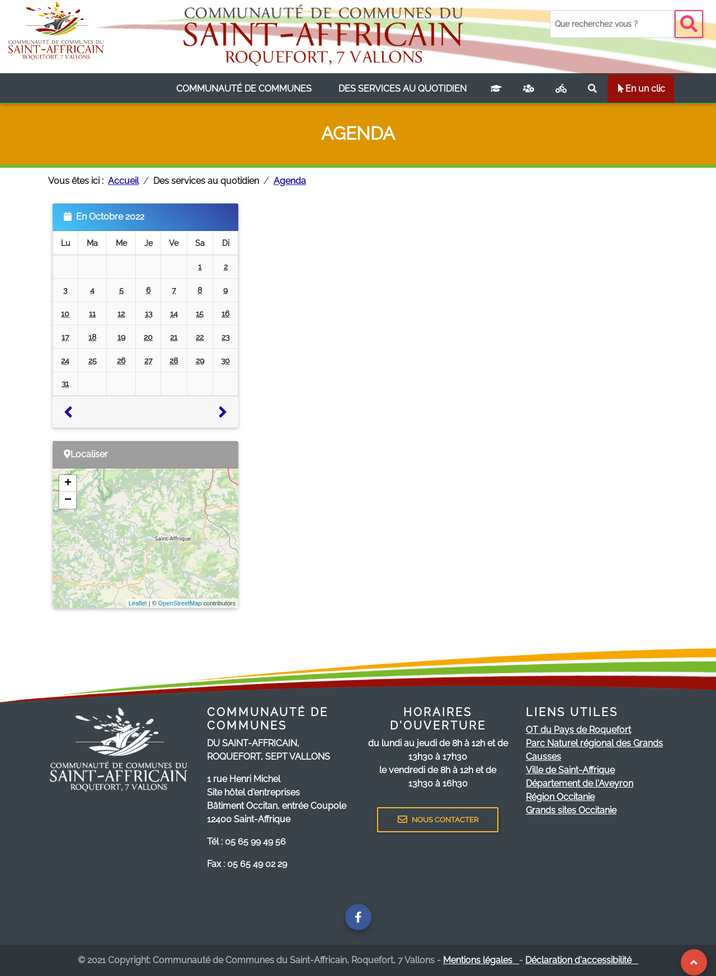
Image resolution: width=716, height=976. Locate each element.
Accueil (123, 181)
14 (174, 313)
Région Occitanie (560, 797)
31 (65, 383)
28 (173, 360)
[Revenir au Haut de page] (694, 962)
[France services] (528, 89)
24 (65, 360)
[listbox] (244, 89)
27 (148, 360)
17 (65, 337)
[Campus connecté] (496, 89)
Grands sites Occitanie (571, 810)
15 (200, 313)
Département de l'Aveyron (579, 783)
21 (173, 337)
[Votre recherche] (612, 24)
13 (148, 313)
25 (92, 360)
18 (92, 337)
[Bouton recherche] (689, 24)
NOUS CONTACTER (438, 820)
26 (121, 360)
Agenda (290, 181)
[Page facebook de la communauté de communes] (358, 917)
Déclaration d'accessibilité (581, 960)
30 (225, 360)
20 (148, 337)
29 (200, 360)
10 (65, 313)
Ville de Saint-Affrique (570, 770)
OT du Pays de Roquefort (578, 729)
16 (225, 313)
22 (200, 337)
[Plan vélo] (561, 89)
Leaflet (138, 603)
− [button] (68, 500)
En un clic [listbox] (640, 88)
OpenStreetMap (180, 603)
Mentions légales (481, 960)
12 (121, 313)
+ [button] (68, 483)
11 (92, 313)
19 (121, 337)
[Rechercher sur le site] (592, 89)
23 (225, 337)
